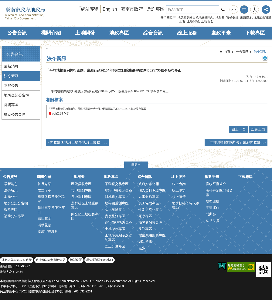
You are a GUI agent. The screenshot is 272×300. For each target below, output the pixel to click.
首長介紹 (44, 184)
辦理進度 (212, 201)
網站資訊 (145, 242)
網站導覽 (89, 9)
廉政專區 (145, 216)
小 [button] (233, 9)
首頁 (227, 51)
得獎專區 (11, 105)
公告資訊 (17, 32)
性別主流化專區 (150, 210)
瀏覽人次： (7, 271)
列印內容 (265, 58)
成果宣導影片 (48, 231)
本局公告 (11, 86)
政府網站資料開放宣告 (51, 260)
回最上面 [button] (258, 129)
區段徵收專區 (81, 184)
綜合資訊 (153, 32)
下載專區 (255, 32)
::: (1, 47)
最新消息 (11, 66)
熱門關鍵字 (168, 17)
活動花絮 (44, 225)
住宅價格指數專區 (118, 222)
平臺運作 (212, 208)
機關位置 (76, 260)
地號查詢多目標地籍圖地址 (196, 17)
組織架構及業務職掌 (51, 199)
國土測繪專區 (115, 210)
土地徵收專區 (115, 229)
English (110, 9)
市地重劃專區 (81, 190)
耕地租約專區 (115, 197)
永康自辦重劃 (263, 17)
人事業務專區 (148, 197)
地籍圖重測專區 (117, 203)
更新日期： (7, 266)
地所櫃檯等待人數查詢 (185, 205)
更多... (143, 248)
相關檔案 (54, 99)
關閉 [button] (134, 164)
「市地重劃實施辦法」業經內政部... (235, 142)
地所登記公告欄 (16, 95)
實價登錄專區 (115, 216)
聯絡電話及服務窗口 (51, 210)
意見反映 (212, 220)
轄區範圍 (44, 219)
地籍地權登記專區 (118, 190)
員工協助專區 (148, 203)
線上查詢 (179, 184)
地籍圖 (220, 17)
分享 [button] (266, 9)
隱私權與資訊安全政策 (17, 260)
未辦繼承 (246, 17)
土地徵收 (207, 21)
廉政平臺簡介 (216, 184)
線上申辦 (179, 190)
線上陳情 (179, 197)
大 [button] (254, 9)
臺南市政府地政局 (31, 14)
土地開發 (193, 21)
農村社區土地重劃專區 (84, 205)
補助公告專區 (15, 114)
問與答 (211, 214)
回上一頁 (238, 129)
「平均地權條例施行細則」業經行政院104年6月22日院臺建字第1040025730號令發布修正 (97, 108)
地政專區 (119, 32)
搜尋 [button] (223, 9)
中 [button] (244, 9)
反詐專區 (155, 9)
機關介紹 (51, 32)
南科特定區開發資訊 (219, 192)
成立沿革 (44, 190)
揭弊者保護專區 (150, 222)
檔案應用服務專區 (152, 235)
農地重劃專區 (81, 197)
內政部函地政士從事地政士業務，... (78, 142)
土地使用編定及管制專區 (118, 237)
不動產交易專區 (117, 184)
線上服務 (187, 32)
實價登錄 (232, 17)
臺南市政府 (132, 9)
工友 (182, 21)
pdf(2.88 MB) (60, 113)
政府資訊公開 (148, 184)
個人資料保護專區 (152, 190)
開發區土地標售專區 (84, 216)
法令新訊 (11, 76)
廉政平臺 (221, 32)
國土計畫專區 (115, 246)
